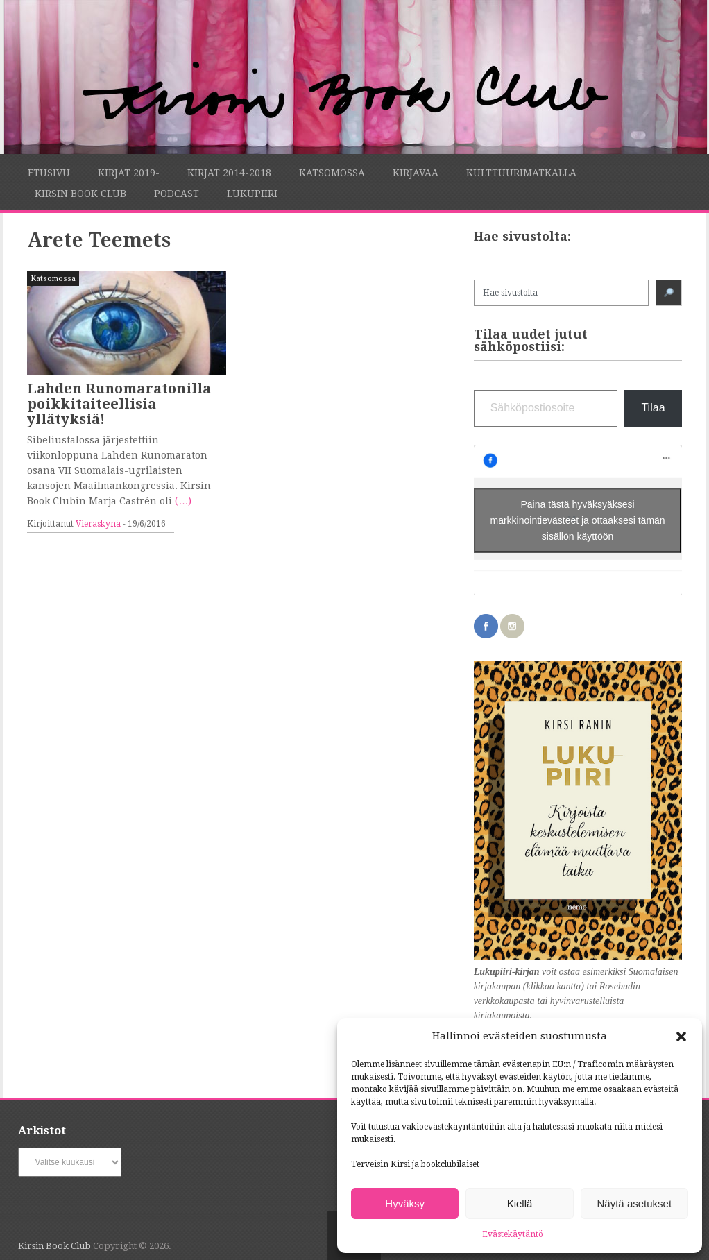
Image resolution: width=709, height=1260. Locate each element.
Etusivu (49, 172)
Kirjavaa (415, 172)
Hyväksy (405, 1203)
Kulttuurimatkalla (521, 172)
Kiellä (520, 1203)
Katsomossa (332, 172)
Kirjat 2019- (129, 172)
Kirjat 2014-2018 (229, 172)
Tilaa (653, 408)
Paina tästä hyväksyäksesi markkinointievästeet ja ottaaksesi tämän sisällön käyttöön (577, 519)
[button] (681, 1037)
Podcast (176, 193)
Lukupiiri (252, 193)
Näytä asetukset (634, 1203)
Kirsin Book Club (80, 193)
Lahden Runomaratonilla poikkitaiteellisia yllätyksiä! (119, 403)
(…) (183, 500)
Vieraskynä (98, 524)
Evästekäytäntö (512, 1234)
